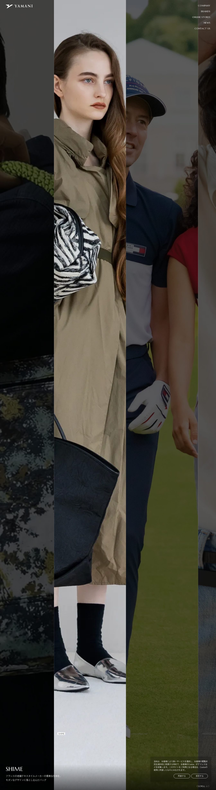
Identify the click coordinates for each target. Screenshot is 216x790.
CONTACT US (202, 28)
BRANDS (205, 11)
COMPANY (204, 5)
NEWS (207, 22)
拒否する (199, 775)
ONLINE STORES (201, 17)
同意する (182, 775)
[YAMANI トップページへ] (19, 6)
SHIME (14, 769)
